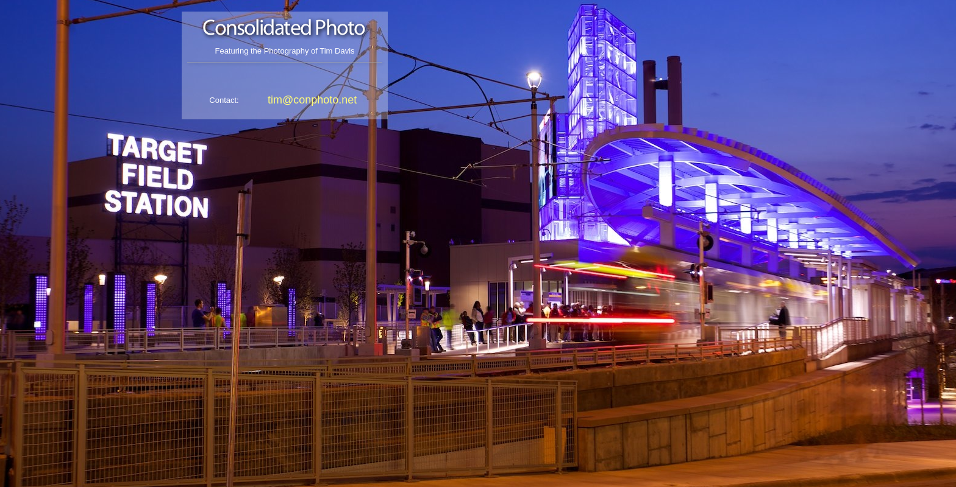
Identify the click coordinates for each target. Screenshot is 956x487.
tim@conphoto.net (312, 100)
